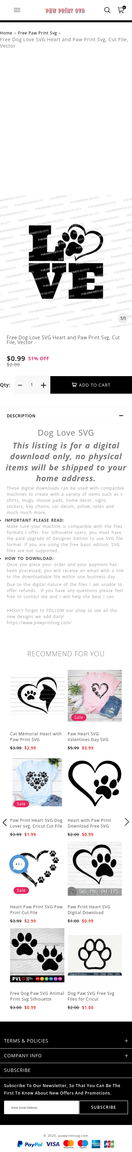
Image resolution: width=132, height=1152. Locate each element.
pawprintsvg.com (73, 1135)
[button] (5, 821)
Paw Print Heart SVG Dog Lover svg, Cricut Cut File (36, 823)
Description (68, 417)
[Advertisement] (66, 126)
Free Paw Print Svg (37, 33)
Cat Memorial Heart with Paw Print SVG (36, 736)
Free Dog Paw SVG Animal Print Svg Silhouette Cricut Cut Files (37, 999)
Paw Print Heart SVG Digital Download (89, 909)
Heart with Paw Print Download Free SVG (89, 823)
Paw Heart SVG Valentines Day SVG (88, 736)
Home (6, 33)
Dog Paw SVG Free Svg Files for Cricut (91, 996)
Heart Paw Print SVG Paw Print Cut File (36, 909)
